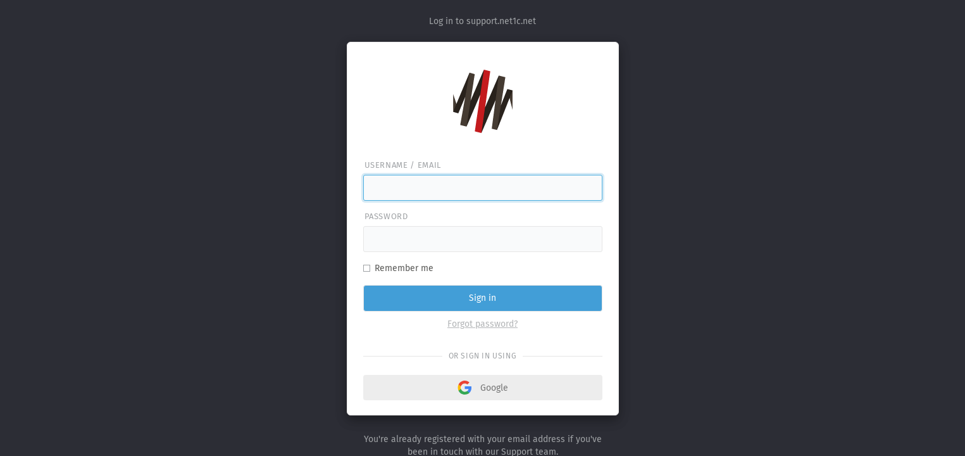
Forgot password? (482, 324)
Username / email (402, 165)
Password (386, 216)
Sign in (482, 298)
